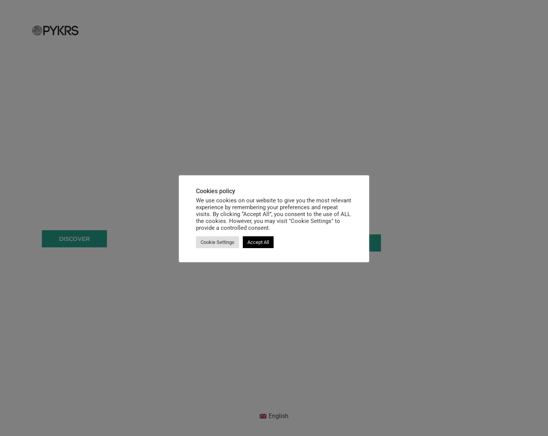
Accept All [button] (258, 242)
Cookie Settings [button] (217, 242)
